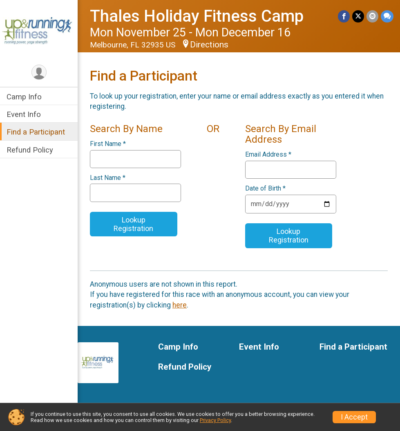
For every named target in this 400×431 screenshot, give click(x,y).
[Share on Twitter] (358, 16)
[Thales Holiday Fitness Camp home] (39, 31)
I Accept (354, 417)
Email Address (268, 154)
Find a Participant (36, 132)
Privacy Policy (215, 420)
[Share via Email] (372, 16)
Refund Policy (30, 150)
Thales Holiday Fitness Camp (197, 16)
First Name (108, 144)
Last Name (107, 178)
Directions (209, 44)
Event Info (24, 114)
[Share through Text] (387, 16)
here (179, 305)
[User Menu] (39, 72)
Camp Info (24, 96)
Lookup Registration (133, 224)
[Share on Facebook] (344, 16)
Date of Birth (265, 188)
